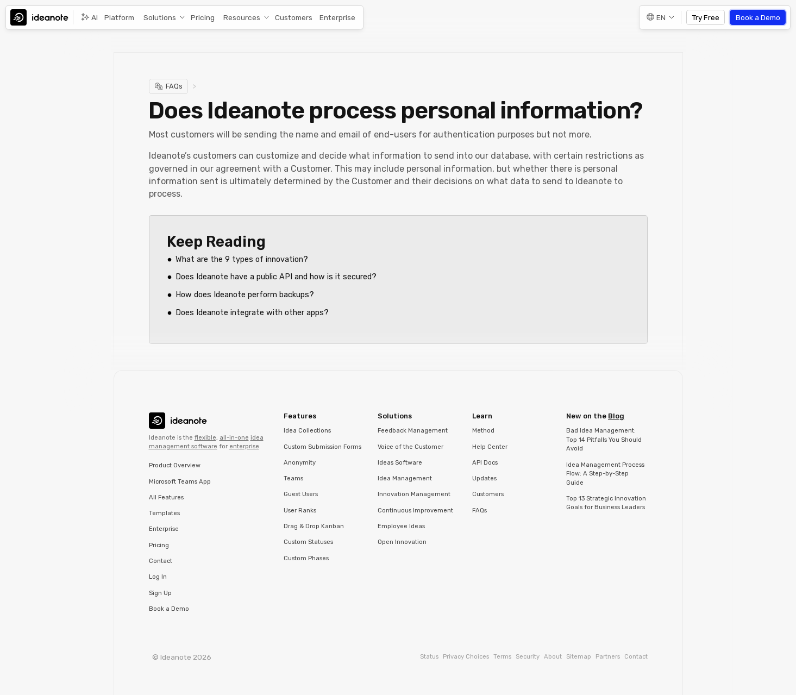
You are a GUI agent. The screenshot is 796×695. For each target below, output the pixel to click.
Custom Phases (306, 558)
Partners (608, 656)
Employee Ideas (401, 526)
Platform (119, 17)
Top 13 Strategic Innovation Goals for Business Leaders (606, 503)
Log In (158, 576)
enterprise (244, 446)
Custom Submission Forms (322, 446)
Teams (293, 478)
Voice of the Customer (410, 446)
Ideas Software (400, 462)
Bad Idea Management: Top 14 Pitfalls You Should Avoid (604, 439)
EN (661, 17)
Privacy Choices (466, 656)
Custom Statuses (308, 542)
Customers (293, 17)
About (553, 656)
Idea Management (405, 478)
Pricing (203, 17)
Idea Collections (307, 430)
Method (483, 430)
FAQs (479, 510)
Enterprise (337, 17)
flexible (205, 437)
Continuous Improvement (415, 510)
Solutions (159, 17)
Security (528, 656)
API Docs (485, 462)
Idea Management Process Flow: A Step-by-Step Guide (605, 473)
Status (429, 656)
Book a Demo (758, 17)
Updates (484, 478)
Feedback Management (413, 430)
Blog (616, 416)
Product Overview (174, 465)
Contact (160, 561)
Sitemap (578, 656)
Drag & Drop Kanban (314, 526)
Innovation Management (414, 494)
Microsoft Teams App (180, 481)
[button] (162, 17)
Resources (241, 17)
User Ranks (300, 510)
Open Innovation (402, 542)
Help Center (489, 446)
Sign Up (160, 593)
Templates (164, 513)
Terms (502, 656)
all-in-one (234, 437)
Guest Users (301, 494)
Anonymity (300, 462)
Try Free (705, 17)
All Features (166, 497)
